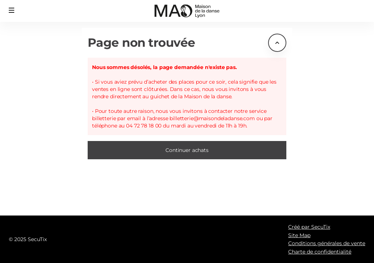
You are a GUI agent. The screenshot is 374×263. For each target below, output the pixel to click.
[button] (11, 10)
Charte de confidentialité (319, 251)
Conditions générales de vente (326, 243)
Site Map (299, 235)
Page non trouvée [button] (141, 42)
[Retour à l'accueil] (187, 11)
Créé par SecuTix (309, 227)
